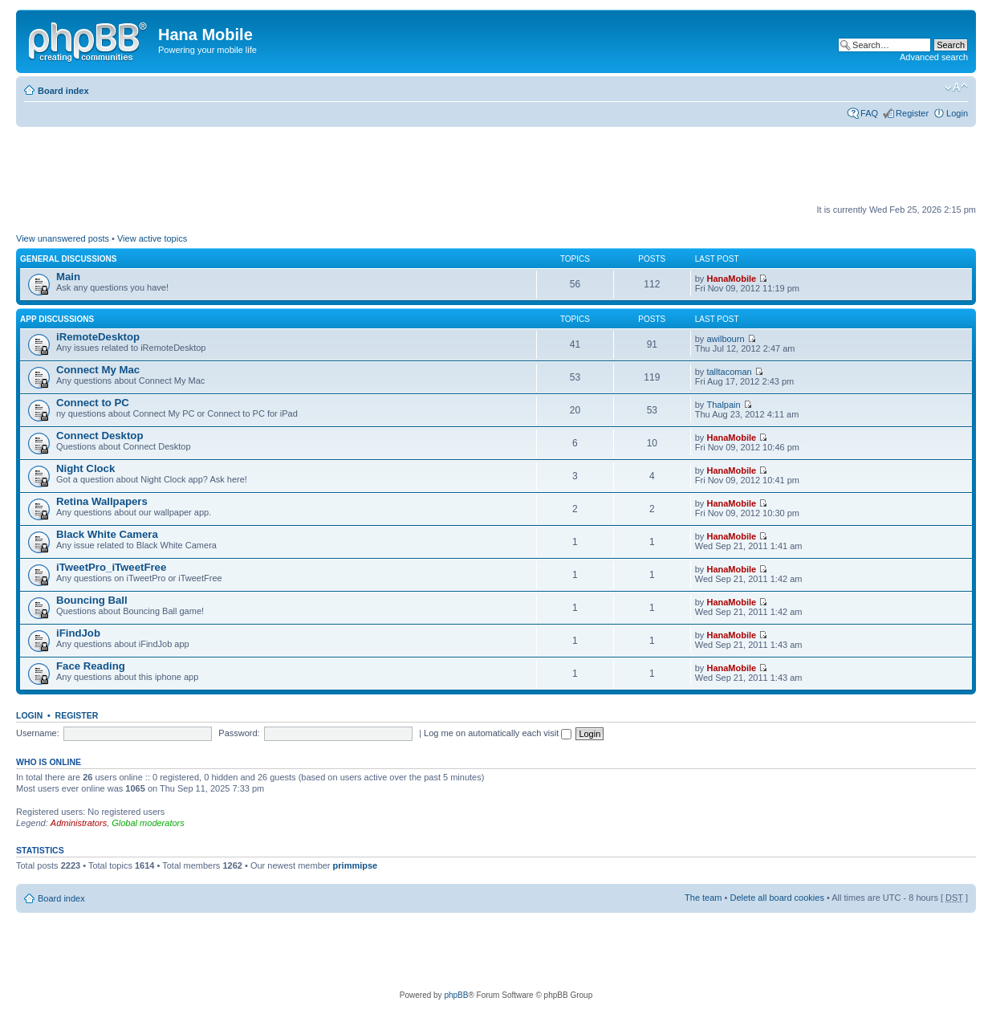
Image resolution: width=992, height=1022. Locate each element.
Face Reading (90, 666)
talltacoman (728, 372)
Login (957, 113)
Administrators (79, 823)
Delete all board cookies (776, 897)
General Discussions (68, 258)
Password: (238, 733)
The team (703, 897)
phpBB (456, 995)
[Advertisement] (308, 166)
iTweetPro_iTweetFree (111, 567)
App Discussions (57, 319)
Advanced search (934, 57)
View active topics (152, 238)
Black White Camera (107, 534)
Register (912, 113)
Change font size (956, 87)
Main (68, 277)
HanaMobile (731, 278)
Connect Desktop (99, 436)
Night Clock (85, 468)
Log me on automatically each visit (497, 733)
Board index (63, 91)
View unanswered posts (62, 238)
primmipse (355, 865)
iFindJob (78, 633)
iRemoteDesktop (98, 337)
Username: (37, 733)
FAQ (869, 113)
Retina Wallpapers (102, 501)
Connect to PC (92, 403)
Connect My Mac (98, 370)
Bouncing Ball (92, 600)
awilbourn (725, 339)
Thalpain (723, 404)
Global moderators (148, 823)
